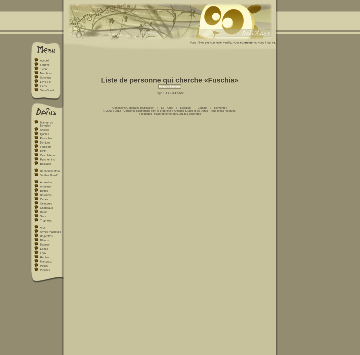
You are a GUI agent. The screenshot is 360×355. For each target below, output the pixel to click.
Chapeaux (46, 207)
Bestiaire (45, 163)
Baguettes (46, 236)
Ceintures (46, 203)
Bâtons (44, 240)
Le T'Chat (167, 107)
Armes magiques (50, 231)
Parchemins (47, 159)
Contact (202, 107)
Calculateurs (48, 155)
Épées (44, 248)
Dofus (43, 212)
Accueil (44, 60)
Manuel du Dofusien (46, 124)
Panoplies (46, 138)
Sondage (45, 77)
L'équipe (185, 107)
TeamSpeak (47, 90)
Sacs (43, 216)
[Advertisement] (170, 64)
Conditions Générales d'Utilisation (133, 107)
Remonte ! (220, 107)
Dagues (45, 244)
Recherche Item (50, 171)
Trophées (46, 220)
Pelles (44, 265)
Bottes (44, 190)
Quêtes (44, 134)
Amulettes (46, 182)
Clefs (43, 151)
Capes (44, 199)
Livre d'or (46, 81)
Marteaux (46, 261)
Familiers (45, 146)
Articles (44, 129)
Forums (45, 64)
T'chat (44, 69)
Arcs (43, 227)
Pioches (45, 270)
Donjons (45, 142)
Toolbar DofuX (49, 175)
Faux (43, 253)
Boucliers (46, 195)
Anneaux (45, 186)
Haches (45, 257)
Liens (43, 86)
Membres (46, 73)
